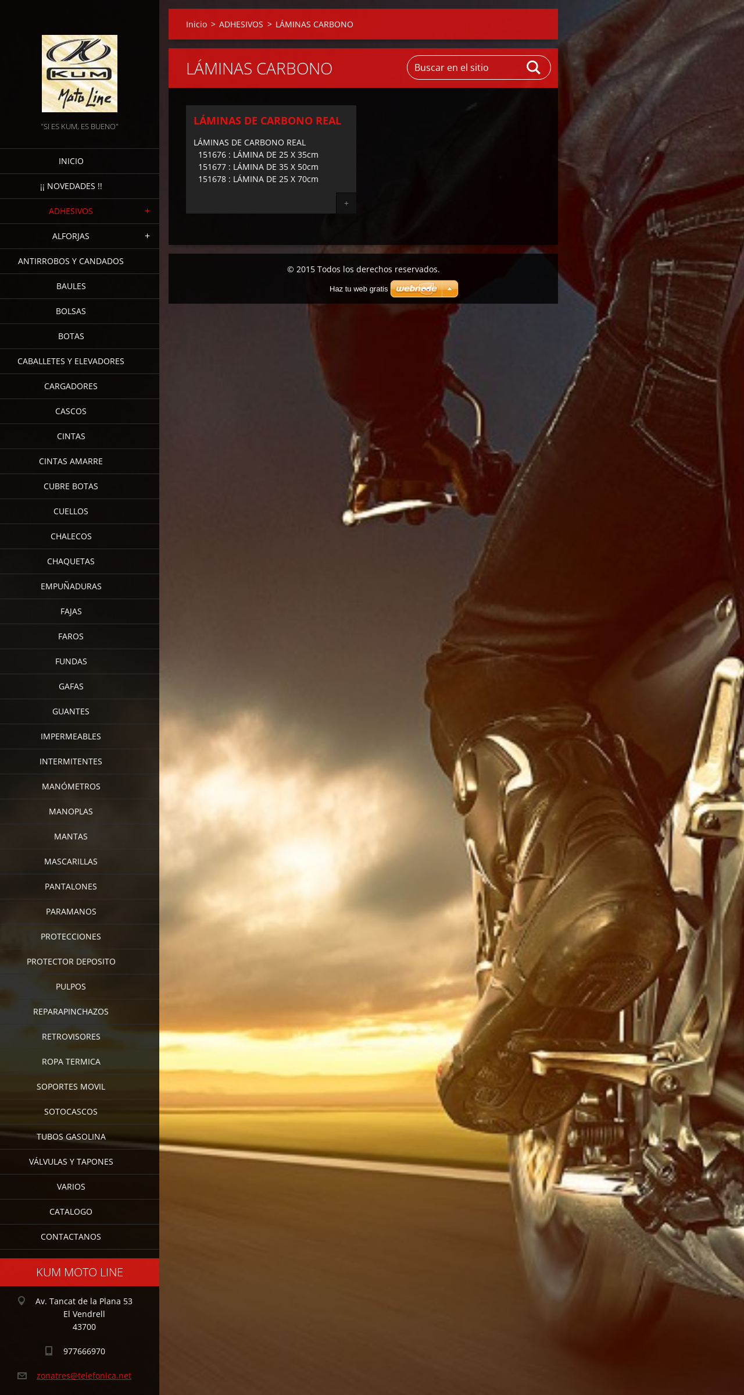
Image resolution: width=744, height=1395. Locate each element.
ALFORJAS (71, 235)
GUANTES (71, 711)
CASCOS (71, 411)
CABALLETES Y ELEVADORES (70, 360)
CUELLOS (70, 511)
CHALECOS (71, 536)
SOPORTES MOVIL (71, 1086)
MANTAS (71, 836)
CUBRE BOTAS (71, 486)
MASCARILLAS (71, 861)
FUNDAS (71, 661)
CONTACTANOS (71, 1236)
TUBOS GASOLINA (71, 1136)
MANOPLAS (71, 811)
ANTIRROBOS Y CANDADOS (71, 260)
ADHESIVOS (71, 210)
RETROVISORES (71, 1036)
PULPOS (71, 986)
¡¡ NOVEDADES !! (71, 185)
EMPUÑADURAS (71, 586)
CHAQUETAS (71, 561)
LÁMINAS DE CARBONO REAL (267, 120)
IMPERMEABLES (71, 736)
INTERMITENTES (71, 761)
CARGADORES (71, 386)
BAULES (71, 285)
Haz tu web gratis (359, 288)
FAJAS (71, 611)
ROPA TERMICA (71, 1061)
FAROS (71, 636)
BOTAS (71, 335)
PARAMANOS (71, 911)
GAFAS (71, 686)
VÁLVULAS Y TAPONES (71, 1161)
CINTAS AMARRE (71, 461)
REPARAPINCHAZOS (71, 1011)
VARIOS (71, 1186)
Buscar (534, 67)
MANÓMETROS (71, 786)
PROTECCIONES (71, 936)
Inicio (71, 160)
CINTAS (71, 436)
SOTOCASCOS (71, 1111)
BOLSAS (71, 310)
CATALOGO (70, 1211)
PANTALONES (71, 886)
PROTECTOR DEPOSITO (71, 961)
